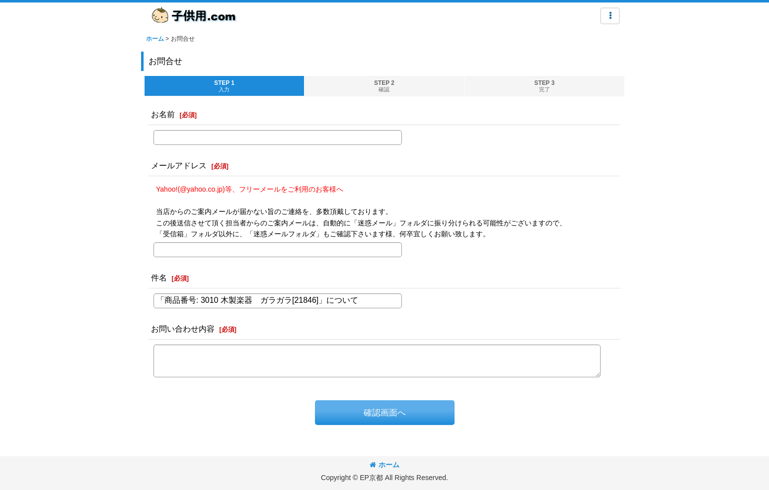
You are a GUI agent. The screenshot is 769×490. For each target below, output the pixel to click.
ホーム (384, 465)
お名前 (163, 114)
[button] (610, 15)
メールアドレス (179, 165)
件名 (159, 277)
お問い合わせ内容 (183, 328)
